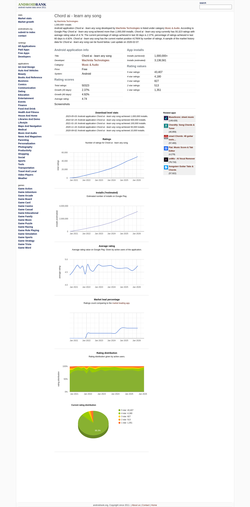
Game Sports (25, 237)
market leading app (121, 303)
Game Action (25, 188)
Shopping (23, 154)
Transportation (26, 167)
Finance (22, 105)
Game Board (25, 199)
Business (23, 81)
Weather (22, 178)
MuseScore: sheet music (181, 117)
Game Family (25, 216)
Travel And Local (27, 171)
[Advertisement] (134, 5)
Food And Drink (26, 108)
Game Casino (25, 206)
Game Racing (25, 227)
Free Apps (23, 53)
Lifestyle (23, 122)
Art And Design (26, 67)
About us (136, 505)
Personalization (26, 143)
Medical (22, 129)
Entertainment (26, 98)
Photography (25, 147)
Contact (145, 505)
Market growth (26, 22)
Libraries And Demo (29, 119)
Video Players (25, 174)
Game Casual (25, 209)
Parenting (23, 140)
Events (22, 101)
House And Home (27, 115)
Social (21, 157)
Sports (21, 161)
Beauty (22, 74)
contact (22, 35)
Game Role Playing (28, 230)
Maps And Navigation (30, 126)
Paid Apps (23, 49)
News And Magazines (30, 136)
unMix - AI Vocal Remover (182, 158)
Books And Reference (30, 77)
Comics (22, 84)
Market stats (25, 18)
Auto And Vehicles (28, 70)
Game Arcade (25, 195)
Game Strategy (26, 240)
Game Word (24, 247)
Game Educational (28, 213)
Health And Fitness (28, 112)
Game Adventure (27, 192)
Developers (24, 56)
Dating (21, 91)
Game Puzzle (25, 223)
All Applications (27, 46)
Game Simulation (27, 233)
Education (23, 94)
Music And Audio (27, 133)
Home (154, 505)
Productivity (25, 150)
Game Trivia (24, 244)
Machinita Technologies (67, 21)
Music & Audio (172, 28)
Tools (21, 164)
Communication (27, 88)
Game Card (24, 202)
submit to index (26, 32)
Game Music (25, 220)
